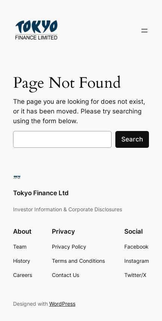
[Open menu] (144, 30)
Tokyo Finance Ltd (41, 193)
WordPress (62, 303)
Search (132, 139)
